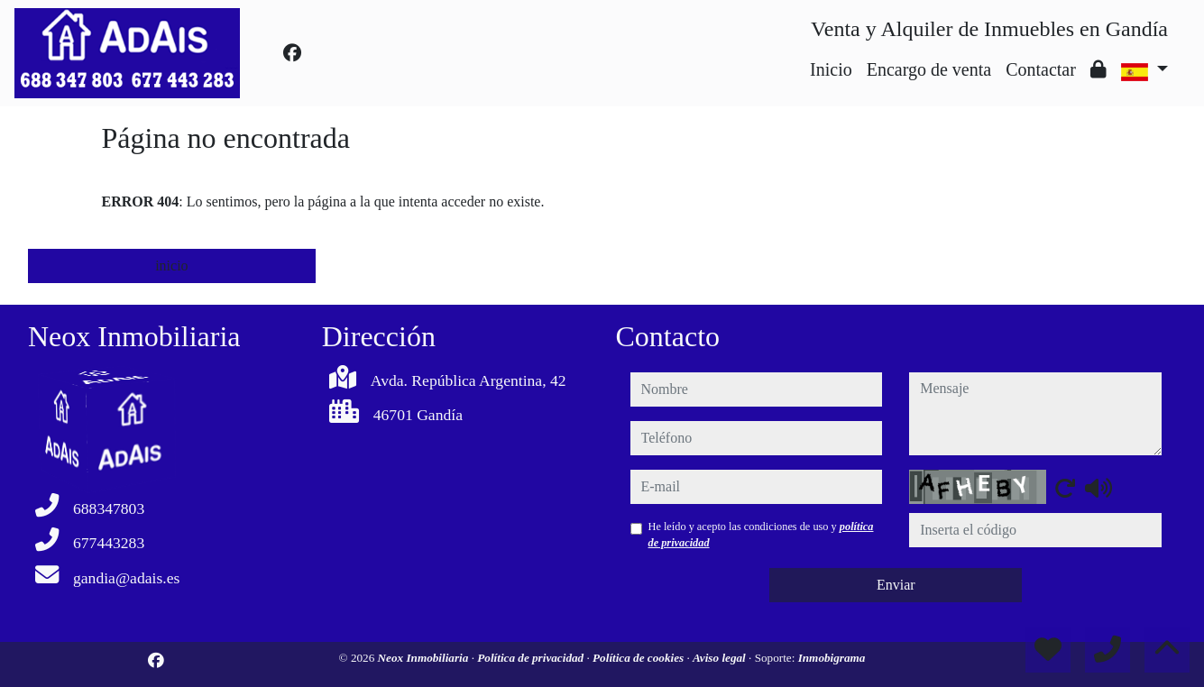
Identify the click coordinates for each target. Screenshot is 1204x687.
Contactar (1041, 69)
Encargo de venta (929, 69)
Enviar (896, 584)
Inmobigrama (832, 657)
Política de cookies (639, 657)
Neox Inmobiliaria (425, 657)
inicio (171, 265)
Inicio (831, 69)
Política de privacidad (531, 657)
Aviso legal (721, 657)
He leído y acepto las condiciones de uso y (761, 534)
